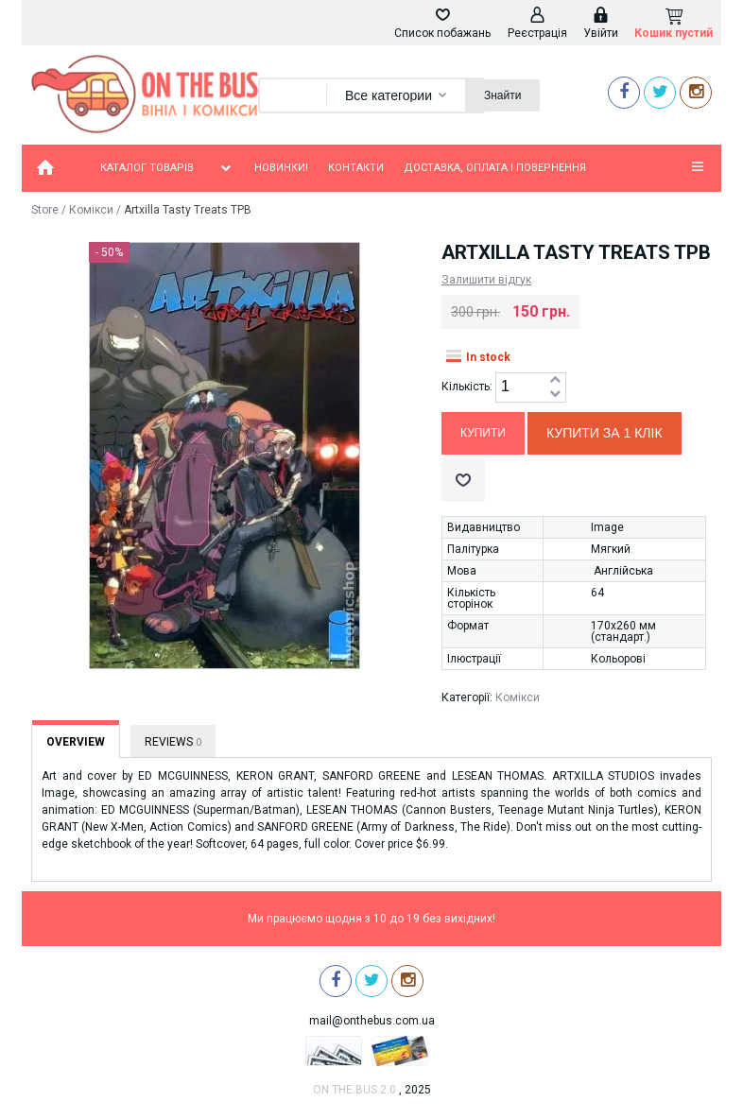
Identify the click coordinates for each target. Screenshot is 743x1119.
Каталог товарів (167, 168)
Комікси (91, 209)
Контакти (356, 168)
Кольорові (618, 658)
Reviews (173, 742)
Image (607, 527)
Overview (75, 742)
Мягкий (611, 549)
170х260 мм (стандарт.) (623, 631)
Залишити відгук (486, 279)
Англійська (623, 570)
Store (45, 209)
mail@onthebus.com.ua (372, 1020)
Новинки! (281, 168)
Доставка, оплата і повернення (495, 168)
